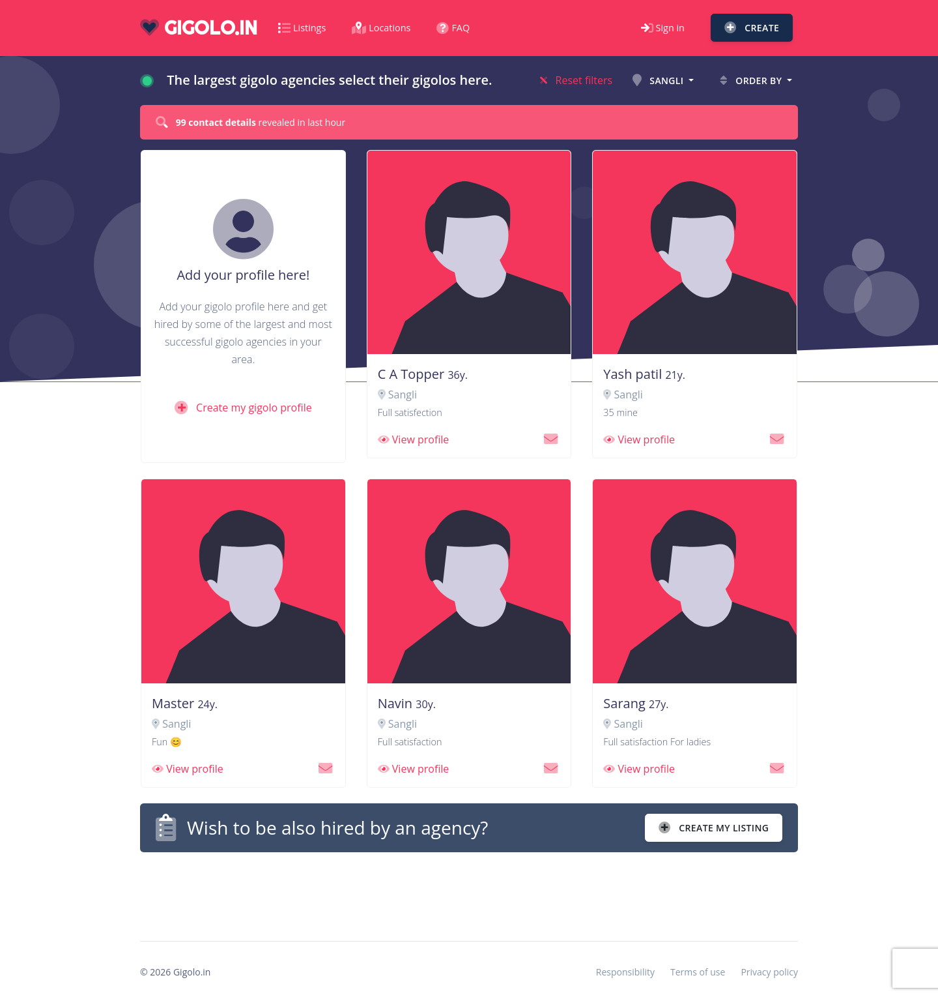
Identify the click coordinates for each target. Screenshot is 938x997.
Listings (302, 28)
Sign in (663, 28)
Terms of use (697, 972)
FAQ (453, 28)
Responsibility (625, 972)
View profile (413, 439)
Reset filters (576, 80)
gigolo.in (198, 27)
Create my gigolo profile (243, 407)
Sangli (659, 80)
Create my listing (714, 828)
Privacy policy (769, 972)
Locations (381, 28)
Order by (752, 80)
